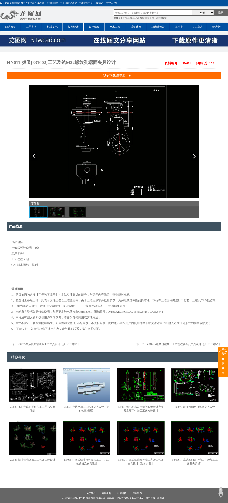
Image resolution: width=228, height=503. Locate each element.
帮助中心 (217, 26)
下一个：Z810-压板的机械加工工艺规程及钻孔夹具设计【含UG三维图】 (178, 344)
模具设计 (134, 18)
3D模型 (163, 18)
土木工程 (154, 18)
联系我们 (137, 493)
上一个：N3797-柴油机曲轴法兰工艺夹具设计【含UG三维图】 (43, 344)
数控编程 (144, 18)
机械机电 (52, 26)
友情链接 (121, 493)
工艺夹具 (125, 18)
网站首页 (10, 26)
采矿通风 (136, 26)
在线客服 (223, 366)
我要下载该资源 (114, 75)
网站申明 (106, 493)
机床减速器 (158, 26)
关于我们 (91, 493)
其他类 (179, 26)
